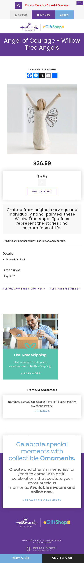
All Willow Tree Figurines (23, 288)
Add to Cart (63, 558)
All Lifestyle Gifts (64, 288)
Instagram (18, 5)
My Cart (43, 15)
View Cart (21, 558)
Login (64, 15)
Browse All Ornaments (43, 500)
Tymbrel (48, 542)
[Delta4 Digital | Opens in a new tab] (42, 550)
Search (21, 15)
